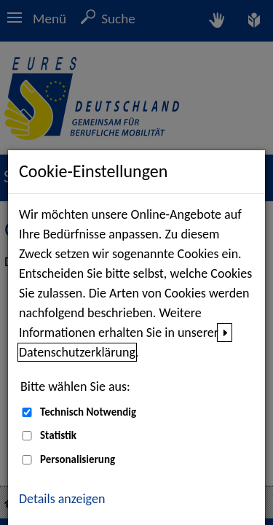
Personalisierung (77, 459)
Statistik (58, 435)
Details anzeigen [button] (62, 499)
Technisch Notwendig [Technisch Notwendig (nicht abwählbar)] (88, 412)
